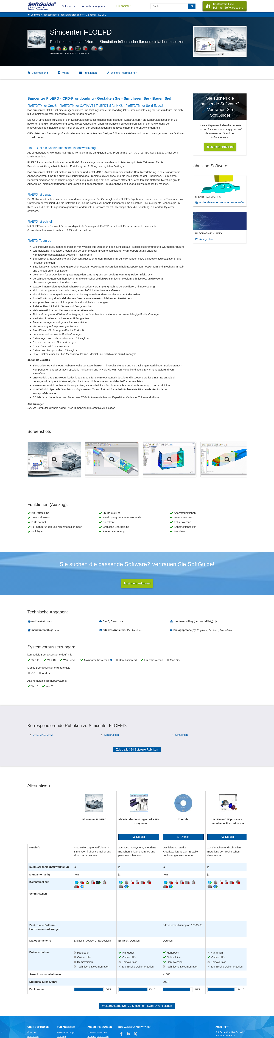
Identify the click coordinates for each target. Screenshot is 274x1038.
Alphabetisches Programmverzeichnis (63, 14)
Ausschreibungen (92, 6)
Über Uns (32, 1033)
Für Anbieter (123, 5)
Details (140, 837)
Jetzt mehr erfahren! (137, 583)
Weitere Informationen (124, 72)
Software (67, 6)
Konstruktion (111, 735)
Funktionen (90, 72)
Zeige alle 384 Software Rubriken (137, 749)
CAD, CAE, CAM (43, 735)
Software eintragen (66, 1033)
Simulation (181, 735)
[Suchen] (191, 6)
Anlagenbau (206, 239)
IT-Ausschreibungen (97, 1033)
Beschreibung (40, 72)
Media (65, 72)
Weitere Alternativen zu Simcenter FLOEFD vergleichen (137, 1006)
